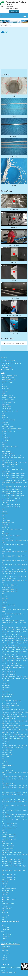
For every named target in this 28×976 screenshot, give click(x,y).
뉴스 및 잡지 (5, 391)
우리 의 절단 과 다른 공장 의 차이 (10, 464)
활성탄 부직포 (5, 897)
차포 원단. (4, 832)
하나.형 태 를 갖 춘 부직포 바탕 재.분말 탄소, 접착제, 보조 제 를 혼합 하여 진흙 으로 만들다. (15, 488)
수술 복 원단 (5, 513)
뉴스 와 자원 (5, 881)
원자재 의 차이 (5, 707)
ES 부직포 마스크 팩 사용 (8, 400)
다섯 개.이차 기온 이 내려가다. (9, 823)
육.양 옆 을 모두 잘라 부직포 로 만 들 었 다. (12, 852)
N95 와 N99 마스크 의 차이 (8, 899)
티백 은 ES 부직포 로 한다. (8, 420)
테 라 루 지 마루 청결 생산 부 (9, 839)
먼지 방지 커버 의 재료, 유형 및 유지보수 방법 (13, 710)
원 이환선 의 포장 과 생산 (8, 426)
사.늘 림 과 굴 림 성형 (7, 752)
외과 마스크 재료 (6, 388)
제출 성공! (4, 917)
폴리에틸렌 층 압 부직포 (8, 377)
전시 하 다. (4, 600)
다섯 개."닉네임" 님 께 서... (8, 783)
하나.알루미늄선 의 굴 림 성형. (9, 500)
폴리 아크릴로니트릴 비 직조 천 (10, 375)
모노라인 (14, 116)
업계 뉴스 (4, 516)
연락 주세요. (4, 357)
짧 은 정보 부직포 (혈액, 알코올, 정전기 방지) (13, 458)
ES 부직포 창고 (14, 210)
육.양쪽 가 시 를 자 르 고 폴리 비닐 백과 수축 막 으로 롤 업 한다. (15, 856)
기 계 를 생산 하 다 (6, 408)
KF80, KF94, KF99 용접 (8, 765)
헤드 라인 (14, 185)
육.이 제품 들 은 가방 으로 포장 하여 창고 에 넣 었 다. (14, 867)
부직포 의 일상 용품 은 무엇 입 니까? (11, 705)
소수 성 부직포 (5, 533)
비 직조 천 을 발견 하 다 (8, 694)
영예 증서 (4, 511)
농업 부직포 (5, 883)
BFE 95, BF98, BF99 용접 (8, 379)
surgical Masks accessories (10, 922)
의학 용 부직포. (14, 333)
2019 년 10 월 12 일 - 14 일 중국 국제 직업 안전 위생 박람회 (15, 610)
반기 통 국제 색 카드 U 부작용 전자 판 (11, 536)
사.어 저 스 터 (5, 741)
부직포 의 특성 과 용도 (7, 843)
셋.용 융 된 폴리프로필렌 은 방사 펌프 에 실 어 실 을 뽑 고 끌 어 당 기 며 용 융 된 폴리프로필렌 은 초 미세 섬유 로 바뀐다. (15, 679)
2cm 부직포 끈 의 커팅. (7, 538)
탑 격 (3, 919)
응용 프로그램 (5, 756)
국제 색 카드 (5, 763)
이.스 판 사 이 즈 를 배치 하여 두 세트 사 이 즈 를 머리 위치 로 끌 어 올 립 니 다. (14, 572)
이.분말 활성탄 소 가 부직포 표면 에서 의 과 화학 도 (14, 569)
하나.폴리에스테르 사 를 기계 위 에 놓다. (12, 491)
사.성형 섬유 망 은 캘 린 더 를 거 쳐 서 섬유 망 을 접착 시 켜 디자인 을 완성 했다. (14, 717)
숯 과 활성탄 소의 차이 (7, 890)
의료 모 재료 (5, 598)
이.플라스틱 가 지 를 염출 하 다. (10, 585)
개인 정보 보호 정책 (11, 972)
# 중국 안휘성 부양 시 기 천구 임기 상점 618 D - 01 (11, 364)
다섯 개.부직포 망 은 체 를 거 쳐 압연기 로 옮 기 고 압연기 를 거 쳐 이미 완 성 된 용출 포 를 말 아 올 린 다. (14, 779)
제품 (3, 509)
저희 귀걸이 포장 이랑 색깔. (9, 888)
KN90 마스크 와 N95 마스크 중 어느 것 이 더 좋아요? (14, 624)
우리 (3, 594)
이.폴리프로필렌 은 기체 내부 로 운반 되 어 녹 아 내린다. (14, 546)
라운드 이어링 (5, 524)
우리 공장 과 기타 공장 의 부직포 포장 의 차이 (15, 343)
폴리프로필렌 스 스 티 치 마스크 (10, 411)
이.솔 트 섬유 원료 (6, 549)
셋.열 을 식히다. (6, 683)
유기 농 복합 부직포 (7, 616)
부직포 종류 (5, 912)
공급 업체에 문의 (14, 11)
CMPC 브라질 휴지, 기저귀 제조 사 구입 (11, 455)
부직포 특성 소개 (6, 618)
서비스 (3, 689)
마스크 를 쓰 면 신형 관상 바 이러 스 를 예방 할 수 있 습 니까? (15, 541)
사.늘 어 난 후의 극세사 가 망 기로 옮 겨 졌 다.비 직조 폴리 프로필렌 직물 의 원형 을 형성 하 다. (14, 746)
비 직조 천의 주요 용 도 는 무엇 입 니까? (12, 529)
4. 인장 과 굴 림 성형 (7, 750)
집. (1, 25)
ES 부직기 (14, 227)
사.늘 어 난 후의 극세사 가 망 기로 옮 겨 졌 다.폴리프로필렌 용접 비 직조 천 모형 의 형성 (15, 722)
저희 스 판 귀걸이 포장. (7, 770)
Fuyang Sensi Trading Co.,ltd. (8, 360)
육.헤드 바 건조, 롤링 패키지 (9, 875)
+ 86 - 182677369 (6, 367)
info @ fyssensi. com (8, 369)
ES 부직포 (4, 886)
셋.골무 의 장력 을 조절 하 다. (9, 672)
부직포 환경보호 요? (7, 908)
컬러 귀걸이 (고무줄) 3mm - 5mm (10, 703)
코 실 (14, 96)
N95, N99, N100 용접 (7, 382)
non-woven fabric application (10, 943)
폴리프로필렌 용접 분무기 (8, 431)
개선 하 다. (4, 442)
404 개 (3, 910)
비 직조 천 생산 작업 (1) (7, 848)
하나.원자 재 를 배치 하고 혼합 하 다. (11, 498)
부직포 (14, 280)
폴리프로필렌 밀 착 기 (7, 395)
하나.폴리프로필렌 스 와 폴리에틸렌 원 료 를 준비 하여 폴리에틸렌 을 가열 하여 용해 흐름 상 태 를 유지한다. (15, 482)
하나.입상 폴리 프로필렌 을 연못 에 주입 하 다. (13, 469)
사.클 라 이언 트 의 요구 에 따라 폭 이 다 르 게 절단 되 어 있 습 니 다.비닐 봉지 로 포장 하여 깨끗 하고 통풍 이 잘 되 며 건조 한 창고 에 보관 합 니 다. (15, 736)
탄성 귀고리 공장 (6, 520)
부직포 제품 (14, 262)
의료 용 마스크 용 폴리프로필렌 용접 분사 (12, 429)
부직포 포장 (5, 417)
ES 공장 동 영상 (6, 437)
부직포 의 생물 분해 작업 (8, 903)
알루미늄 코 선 (14, 136)
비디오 (9, 25)
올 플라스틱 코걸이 (14, 157)
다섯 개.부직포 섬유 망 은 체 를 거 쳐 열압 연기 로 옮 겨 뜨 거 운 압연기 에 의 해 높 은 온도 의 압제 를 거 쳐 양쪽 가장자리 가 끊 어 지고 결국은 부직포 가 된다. (15, 818)
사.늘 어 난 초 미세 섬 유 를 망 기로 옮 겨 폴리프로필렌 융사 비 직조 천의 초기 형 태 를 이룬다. (15, 713)
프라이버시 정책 (6, 915)
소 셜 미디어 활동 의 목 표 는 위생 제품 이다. (13, 614)
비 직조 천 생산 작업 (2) (8, 846)
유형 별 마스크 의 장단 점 (8, 466)
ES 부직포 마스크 (14, 245)
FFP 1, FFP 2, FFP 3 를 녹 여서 (9, 837)
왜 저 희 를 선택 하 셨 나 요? (9, 834)
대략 (3, 531)
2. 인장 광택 (5, 502)
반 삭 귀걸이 (5, 449)
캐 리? (3, 444)
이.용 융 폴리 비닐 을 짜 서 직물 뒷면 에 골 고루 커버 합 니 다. (15, 566)
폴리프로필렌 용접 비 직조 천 (9, 397)
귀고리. (4, 518)
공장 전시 (4, 596)
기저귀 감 (4, 761)
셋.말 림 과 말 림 (6, 669)
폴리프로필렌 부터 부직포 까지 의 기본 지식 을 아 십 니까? (15, 773)
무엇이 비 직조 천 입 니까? (8, 460)
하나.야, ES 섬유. (6, 471)
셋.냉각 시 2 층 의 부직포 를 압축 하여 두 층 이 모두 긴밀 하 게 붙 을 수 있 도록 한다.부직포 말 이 (14, 666)
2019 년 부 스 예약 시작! (8, 453)
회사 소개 (4, 386)
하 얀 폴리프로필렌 (14, 298)
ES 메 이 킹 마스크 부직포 (14, 315)
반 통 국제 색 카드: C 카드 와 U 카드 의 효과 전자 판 (14, 462)
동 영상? (5, 25)
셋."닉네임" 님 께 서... (7, 587)
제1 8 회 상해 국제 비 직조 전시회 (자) (11, 701)
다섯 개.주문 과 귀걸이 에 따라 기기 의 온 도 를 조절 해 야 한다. (15, 807)
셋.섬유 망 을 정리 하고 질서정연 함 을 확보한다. (14, 636)
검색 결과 (4, 901)
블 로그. (4, 759)
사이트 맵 (4, 906)
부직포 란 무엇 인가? (7, 850)
